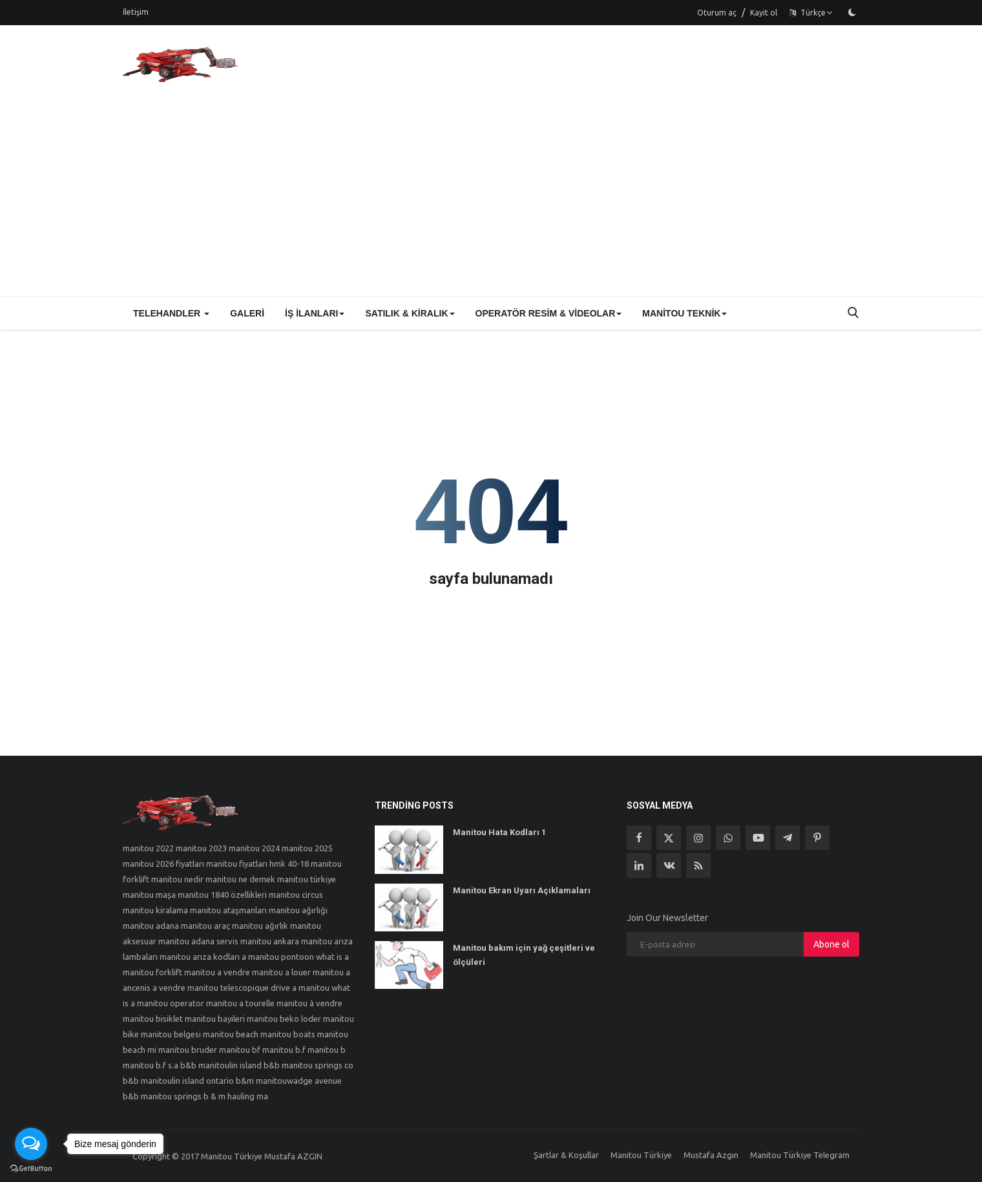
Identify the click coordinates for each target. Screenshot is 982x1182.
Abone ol (831, 944)
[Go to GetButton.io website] (31, 1169)
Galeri (247, 313)
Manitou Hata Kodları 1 (499, 832)
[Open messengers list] (31, 1144)
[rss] (698, 865)
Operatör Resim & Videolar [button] (548, 313)
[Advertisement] (491, 199)
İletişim (136, 12)
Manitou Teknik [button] (684, 313)
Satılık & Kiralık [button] (409, 313)
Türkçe (811, 12)
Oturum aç (716, 12)
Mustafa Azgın (711, 1154)
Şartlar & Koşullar (566, 1154)
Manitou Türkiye (641, 1154)
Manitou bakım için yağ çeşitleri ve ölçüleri (524, 955)
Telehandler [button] (171, 313)
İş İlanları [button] (314, 313)
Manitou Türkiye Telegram (800, 1154)
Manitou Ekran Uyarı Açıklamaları (521, 890)
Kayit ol (763, 12)
